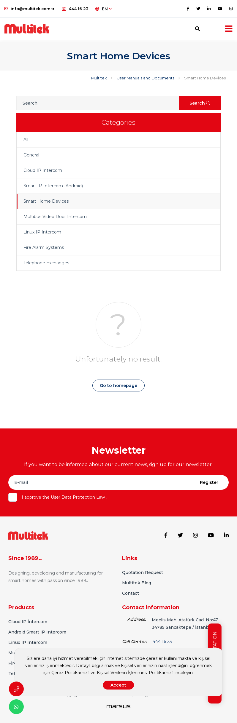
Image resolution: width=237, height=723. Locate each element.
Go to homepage (118, 385)
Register (209, 482)
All (25, 139)
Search (199, 103)
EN (103, 9)
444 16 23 (75, 8)
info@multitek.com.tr (29, 8)
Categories (118, 123)
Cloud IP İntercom (27, 621)
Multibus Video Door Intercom (55, 216)
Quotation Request (142, 572)
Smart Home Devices (46, 201)
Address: (136, 618)
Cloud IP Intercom (42, 170)
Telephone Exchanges (46, 262)
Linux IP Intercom (42, 232)
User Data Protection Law (78, 497)
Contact (130, 592)
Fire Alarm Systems (43, 247)
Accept (118, 685)
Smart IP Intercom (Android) (53, 185)
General (31, 155)
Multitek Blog (136, 582)
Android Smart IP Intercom (37, 631)
